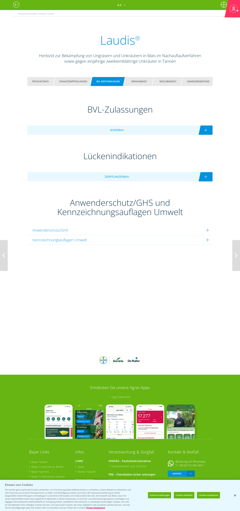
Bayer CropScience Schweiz (48, 461)
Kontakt (176, 453)
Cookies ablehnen (184, 495)
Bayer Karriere (40, 451)
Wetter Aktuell (86, 451)
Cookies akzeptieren (208, 495)
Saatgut (82, 471)
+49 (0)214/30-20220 (191, 467)
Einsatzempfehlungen (73, 81)
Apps (81, 446)
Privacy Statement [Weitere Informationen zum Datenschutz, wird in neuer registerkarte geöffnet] (95, 507)
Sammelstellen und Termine (128, 446)
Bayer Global (39, 441)
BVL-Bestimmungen (108, 81)
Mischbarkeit (167, 81)
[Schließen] (235, 495)
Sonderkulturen (87, 475)
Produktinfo (40, 81)
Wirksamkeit (139, 81)
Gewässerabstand (198, 81)
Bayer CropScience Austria (48, 456)
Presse (35, 466)
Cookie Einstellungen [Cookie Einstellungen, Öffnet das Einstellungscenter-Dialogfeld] (159, 495)
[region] (120, 495)
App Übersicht (121, 377)
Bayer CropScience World (47, 446)
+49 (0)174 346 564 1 (191, 445)
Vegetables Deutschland (46, 471)
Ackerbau (84, 466)
